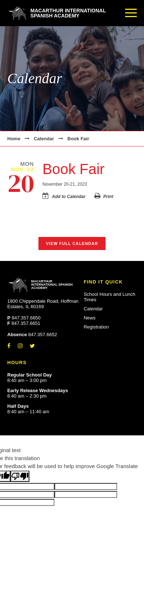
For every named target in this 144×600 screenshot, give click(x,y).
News (90, 318)
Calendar (44, 138)
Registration (96, 327)
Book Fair (78, 138)
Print (108, 196)
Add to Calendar (69, 196)
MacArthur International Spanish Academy (56, 13)
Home (13, 138)
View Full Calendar (72, 243)
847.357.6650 (26, 318)
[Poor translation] (20, 476)
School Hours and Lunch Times (109, 296)
